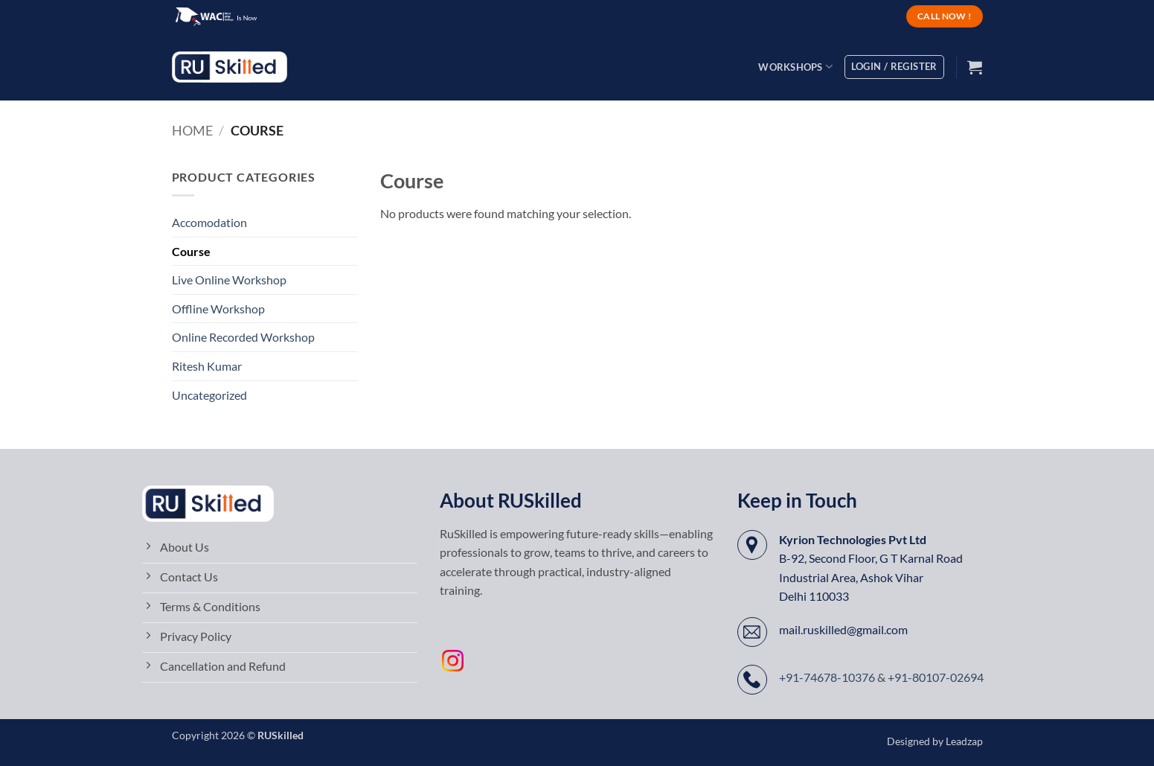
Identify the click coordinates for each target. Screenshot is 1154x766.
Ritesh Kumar (207, 366)
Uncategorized (209, 395)
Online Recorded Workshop (243, 337)
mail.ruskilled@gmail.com (843, 629)
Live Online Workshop (229, 279)
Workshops (795, 67)
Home (192, 130)
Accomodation (209, 222)
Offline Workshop (218, 308)
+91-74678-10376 (827, 677)
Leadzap (964, 741)
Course (191, 251)
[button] (974, 67)
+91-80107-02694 (936, 677)
